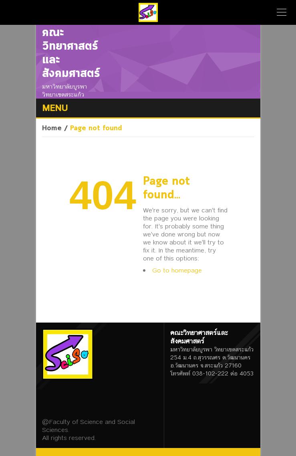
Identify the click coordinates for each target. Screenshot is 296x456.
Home (52, 128)
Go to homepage (177, 270)
